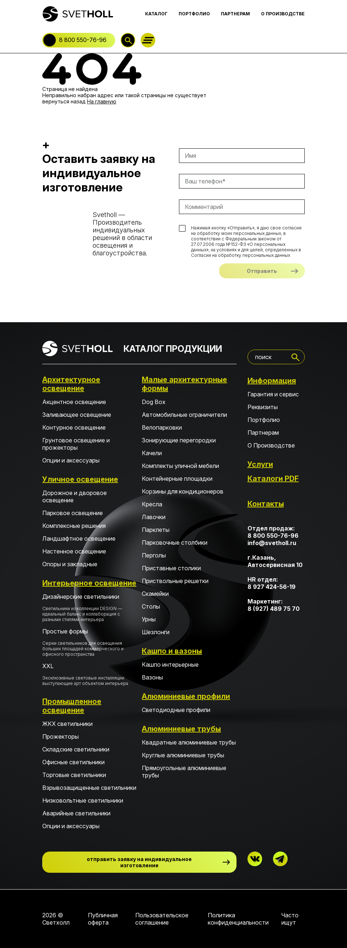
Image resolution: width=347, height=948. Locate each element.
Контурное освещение (74, 427)
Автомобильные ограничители (184, 414)
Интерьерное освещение (89, 583)
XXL (89, 674)
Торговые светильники (74, 774)
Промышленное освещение (71, 706)
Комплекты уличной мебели (180, 465)
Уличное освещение (80, 479)
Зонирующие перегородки (179, 440)
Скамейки (155, 593)
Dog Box (153, 402)
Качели (152, 453)
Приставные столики (171, 568)
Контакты (265, 503)
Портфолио (263, 419)
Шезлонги (155, 632)
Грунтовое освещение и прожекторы (76, 444)
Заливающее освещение (76, 414)
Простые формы (89, 642)
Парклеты (155, 529)
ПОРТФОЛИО (194, 13)
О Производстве (271, 445)
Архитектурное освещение (71, 384)
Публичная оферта (103, 918)
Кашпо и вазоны (172, 651)
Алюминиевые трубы (181, 728)
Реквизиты (262, 407)
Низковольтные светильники (82, 800)
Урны (149, 619)
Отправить (262, 271)
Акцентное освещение (74, 402)
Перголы (154, 555)
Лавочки (153, 517)
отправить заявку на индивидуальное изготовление (139, 862)
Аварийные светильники (76, 813)
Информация (271, 380)
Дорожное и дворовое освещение (74, 496)
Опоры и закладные (69, 564)
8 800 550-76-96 (82, 39)
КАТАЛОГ (156, 13)
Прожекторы (60, 736)
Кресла (152, 504)
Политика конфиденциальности (238, 918)
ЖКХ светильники (67, 723)
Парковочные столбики (174, 542)
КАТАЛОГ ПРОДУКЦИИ (173, 348)
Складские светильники (75, 749)
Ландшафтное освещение (79, 538)
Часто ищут (290, 918)
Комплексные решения (74, 525)
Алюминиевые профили (186, 696)
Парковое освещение (72, 513)
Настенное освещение (74, 551)
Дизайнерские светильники (89, 607)
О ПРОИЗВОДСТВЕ (283, 13)
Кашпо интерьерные (170, 664)
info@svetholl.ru (271, 543)
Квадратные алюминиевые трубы (189, 742)
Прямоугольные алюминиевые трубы (184, 771)
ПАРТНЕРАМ (235, 13)
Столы (151, 606)
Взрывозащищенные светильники (89, 787)
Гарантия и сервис (273, 394)
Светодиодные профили (176, 709)
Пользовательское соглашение (161, 918)
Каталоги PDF (273, 478)
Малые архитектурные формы (184, 384)
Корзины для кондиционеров (182, 491)
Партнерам (263, 432)
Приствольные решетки (175, 581)
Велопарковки (162, 427)
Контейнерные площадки (177, 478)
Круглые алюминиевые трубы (183, 755)
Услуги (260, 464)
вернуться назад (64, 101)
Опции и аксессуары (71, 460)
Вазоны (152, 677)
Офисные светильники (73, 762)
